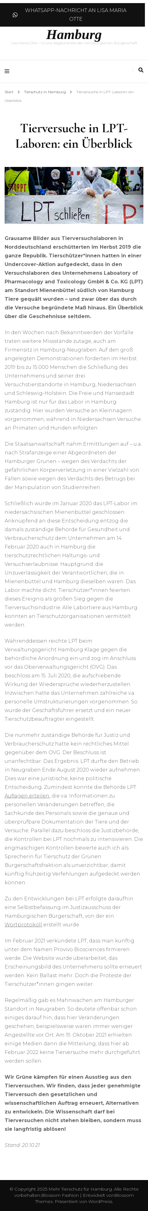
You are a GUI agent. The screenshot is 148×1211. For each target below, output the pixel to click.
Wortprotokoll (23, 925)
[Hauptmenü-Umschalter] (8, 71)
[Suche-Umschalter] (140, 70)
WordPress (100, 1201)
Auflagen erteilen (27, 796)
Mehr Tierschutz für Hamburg (80, 1189)
